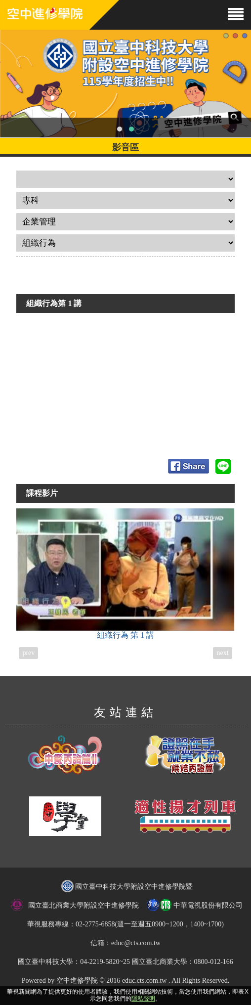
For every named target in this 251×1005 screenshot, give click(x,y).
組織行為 (125, 573)
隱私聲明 (143, 998)
